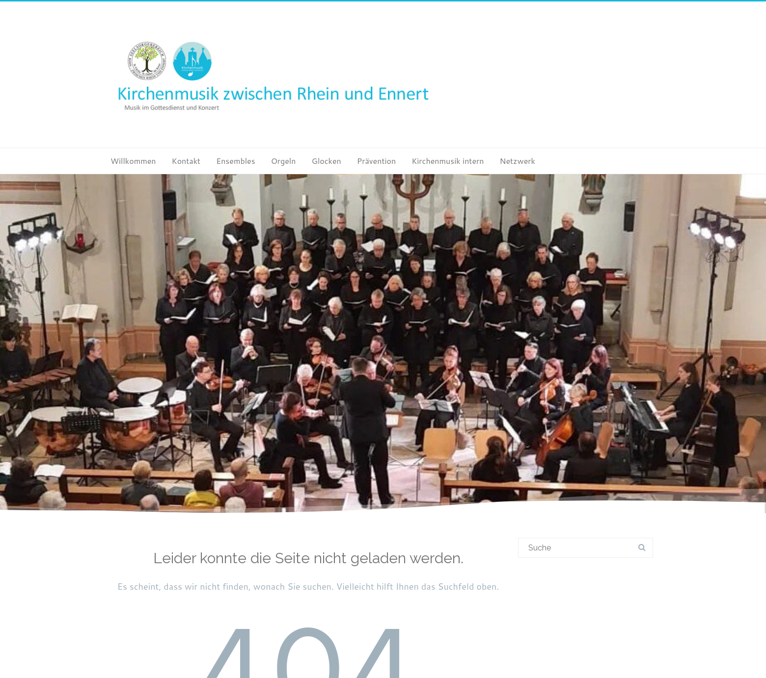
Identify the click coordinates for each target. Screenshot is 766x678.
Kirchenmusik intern (447, 160)
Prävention (376, 160)
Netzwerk (517, 160)
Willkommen (133, 160)
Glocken (326, 160)
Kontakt (186, 160)
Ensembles (235, 160)
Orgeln (283, 160)
